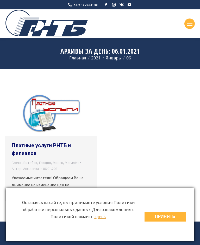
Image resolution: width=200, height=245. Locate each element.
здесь (100, 216)
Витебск (30, 162)
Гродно (45, 162)
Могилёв (72, 162)
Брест (17, 162)
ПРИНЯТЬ (165, 216)
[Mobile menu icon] (189, 24)
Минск (58, 162)
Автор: (25, 168)
